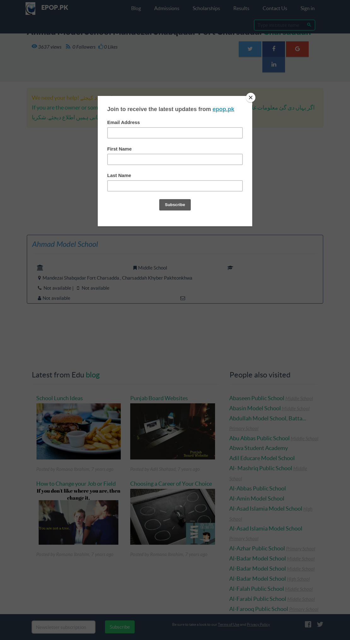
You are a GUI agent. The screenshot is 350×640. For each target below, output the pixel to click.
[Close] (250, 97)
